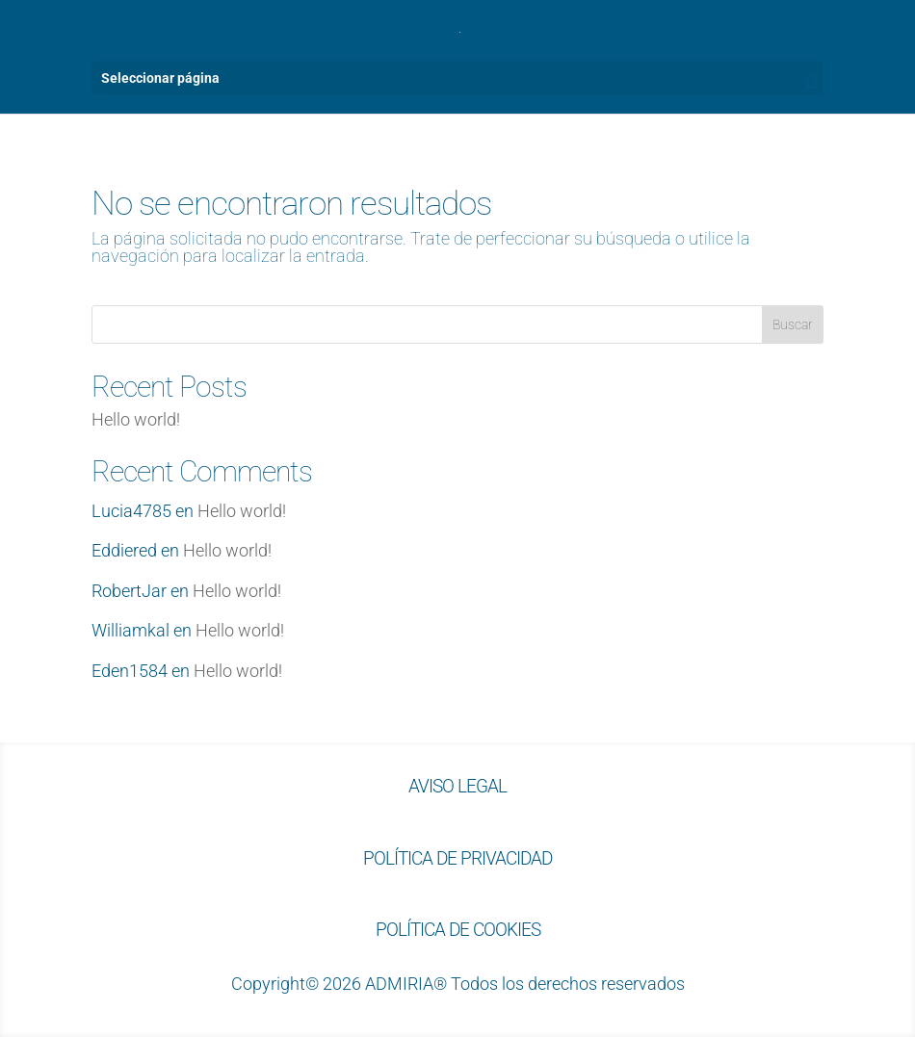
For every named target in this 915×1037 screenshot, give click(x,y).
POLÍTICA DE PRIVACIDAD (457, 858)
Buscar (792, 324)
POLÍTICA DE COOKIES (458, 930)
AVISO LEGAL (457, 786)
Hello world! (136, 419)
